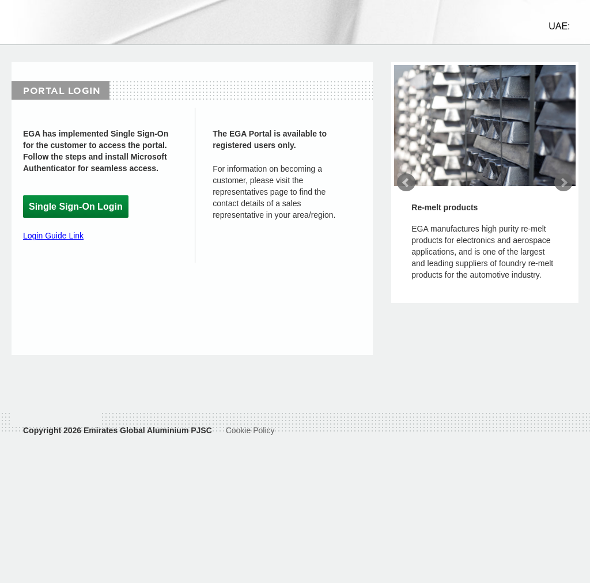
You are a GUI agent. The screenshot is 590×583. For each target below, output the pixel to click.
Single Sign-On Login (76, 217)
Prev (406, 193)
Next (563, 193)
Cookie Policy (250, 463)
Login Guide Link (53, 246)
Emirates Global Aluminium (136, 463)
